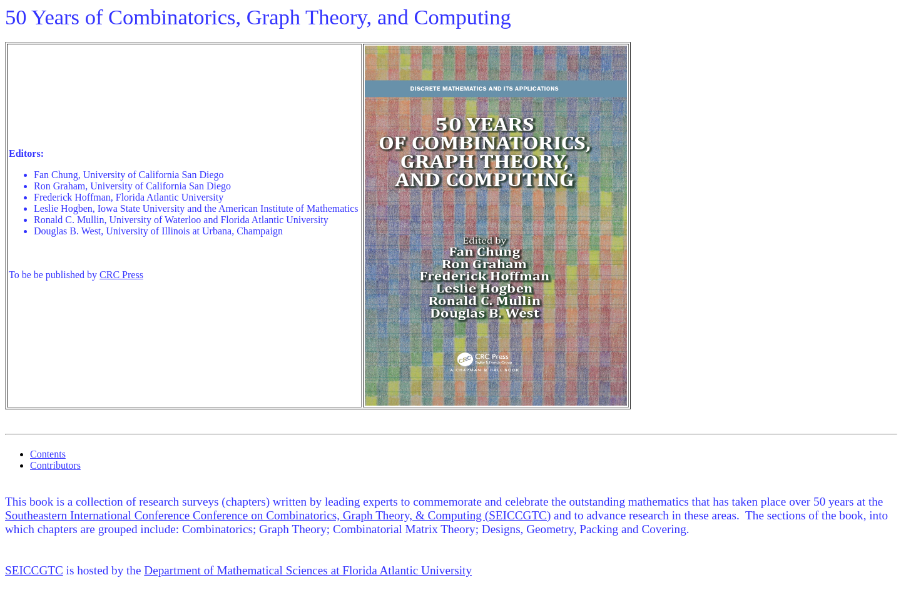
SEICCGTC (34, 570)
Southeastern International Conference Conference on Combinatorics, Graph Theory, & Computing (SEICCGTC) (278, 515)
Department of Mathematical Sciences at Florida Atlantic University (308, 570)
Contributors (55, 465)
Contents (48, 454)
